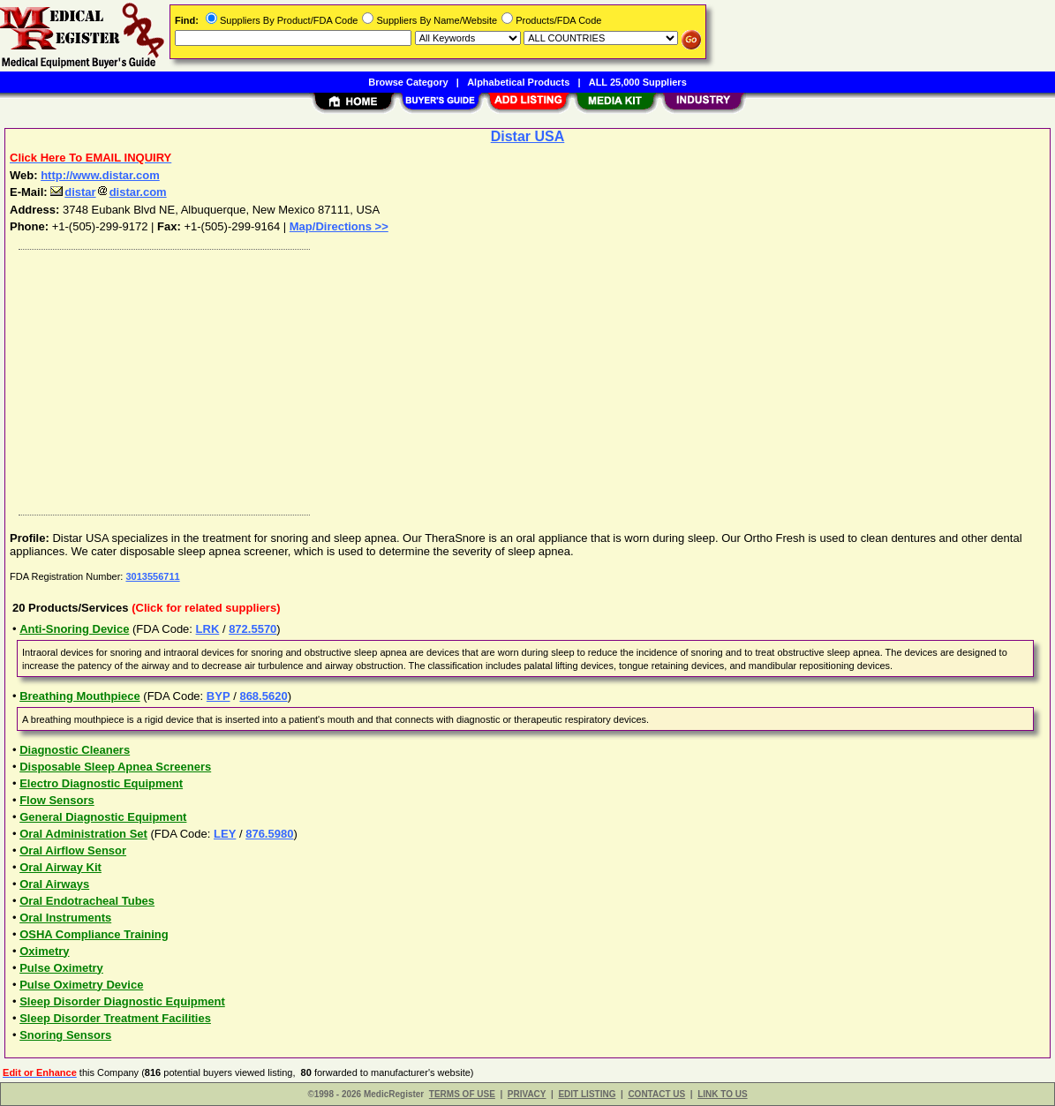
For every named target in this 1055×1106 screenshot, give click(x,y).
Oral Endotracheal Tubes (86, 900)
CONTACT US (656, 1094)
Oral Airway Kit (60, 867)
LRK (208, 629)
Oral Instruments (65, 917)
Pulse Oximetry (61, 967)
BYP (218, 696)
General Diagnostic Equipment (102, 817)
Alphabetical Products (518, 82)
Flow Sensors (56, 800)
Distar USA (528, 136)
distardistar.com (108, 192)
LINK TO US (722, 1094)
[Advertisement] (528, 377)
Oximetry (44, 951)
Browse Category (408, 82)
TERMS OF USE (462, 1094)
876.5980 (269, 833)
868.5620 (263, 696)
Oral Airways (54, 884)
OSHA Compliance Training (94, 934)
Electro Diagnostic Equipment (101, 783)
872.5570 (252, 629)
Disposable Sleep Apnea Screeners (115, 766)
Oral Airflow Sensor (72, 850)
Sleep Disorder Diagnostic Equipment (122, 1001)
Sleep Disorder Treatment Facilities (115, 1018)
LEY (225, 833)
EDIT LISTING (586, 1094)
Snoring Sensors (65, 1035)
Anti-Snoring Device (74, 629)
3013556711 (152, 576)
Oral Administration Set (83, 833)
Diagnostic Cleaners (74, 749)
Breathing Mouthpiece (79, 696)
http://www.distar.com (100, 175)
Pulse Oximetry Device (81, 984)
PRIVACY (527, 1094)
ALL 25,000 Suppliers (638, 82)
